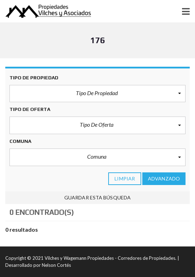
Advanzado (164, 179)
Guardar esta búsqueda (97, 197)
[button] (97, 94)
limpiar (125, 179)
